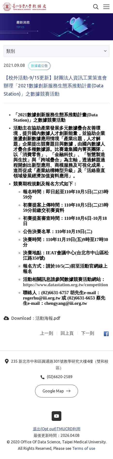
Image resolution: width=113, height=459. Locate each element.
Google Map (56, 391)
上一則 (46, 333)
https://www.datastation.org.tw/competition (65, 284)
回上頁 (67, 333)
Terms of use (83, 448)
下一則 (87, 333)
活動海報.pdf (47, 318)
